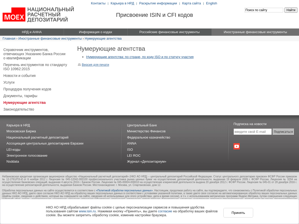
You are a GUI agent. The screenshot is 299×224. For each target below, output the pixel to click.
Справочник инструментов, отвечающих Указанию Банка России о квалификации (34, 54)
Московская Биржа (21, 131)
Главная (9, 38)
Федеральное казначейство (148, 137)
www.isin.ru (87, 211)
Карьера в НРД (122, 3)
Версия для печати (93, 65)
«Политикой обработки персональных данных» (124, 190)
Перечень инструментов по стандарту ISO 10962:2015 (35, 67)
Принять (238, 213)
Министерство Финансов (146, 131)
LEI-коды (13, 149)
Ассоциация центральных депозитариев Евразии (44, 143)
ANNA (131, 143)
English (211, 3)
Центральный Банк (142, 125)
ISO (130, 149)
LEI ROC (134, 155)
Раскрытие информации (158, 3)
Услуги (8, 82)
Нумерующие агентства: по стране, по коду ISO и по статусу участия (140, 57)
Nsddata (12, 161)
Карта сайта (191, 3)
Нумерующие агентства (103, 38)
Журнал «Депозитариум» (146, 161)
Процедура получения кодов (27, 89)
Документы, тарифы (20, 96)
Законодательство (18, 109)
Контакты (98, 3)
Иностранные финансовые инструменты (50, 38)
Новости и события (19, 76)
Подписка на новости (250, 124)
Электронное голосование (26, 155)
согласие (165, 211)
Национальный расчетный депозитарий (37, 137)
